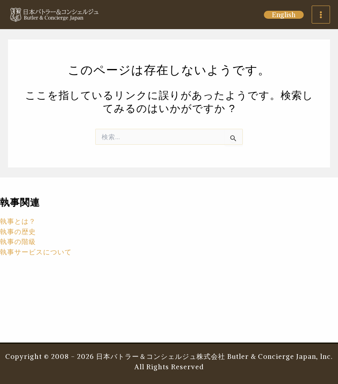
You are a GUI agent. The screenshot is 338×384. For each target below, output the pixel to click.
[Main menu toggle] (321, 15)
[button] (284, 15)
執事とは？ (18, 221)
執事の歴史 (18, 231)
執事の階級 (18, 241)
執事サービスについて (36, 252)
